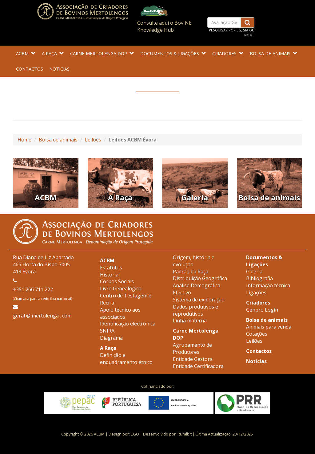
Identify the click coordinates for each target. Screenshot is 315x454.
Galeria (254, 271)
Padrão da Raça (190, 271)
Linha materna (190, 320)
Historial (110, 274)
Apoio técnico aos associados (120, 313)
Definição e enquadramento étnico (126, 359)
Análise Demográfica (196, 285)
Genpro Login (262, 309)
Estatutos (111, 267)
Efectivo (182, 292)
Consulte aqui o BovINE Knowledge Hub (164, 26)
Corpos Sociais (117, 281)
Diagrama (111, 337)
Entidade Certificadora (198, 366)
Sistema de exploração (199, 299)
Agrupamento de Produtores (192, 348)
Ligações (256, 292)
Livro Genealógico (121, 288)
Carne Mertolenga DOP (102, 53)
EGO (135, 434)
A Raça (53, 53)
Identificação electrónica (127, 323)
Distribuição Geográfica (200, 278)
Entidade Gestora (193, 359)
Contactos (29, 69)
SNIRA (107, 330)
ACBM (26, 53)
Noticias (59, 69)
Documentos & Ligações (173, 53)
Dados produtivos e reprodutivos (195, 310)
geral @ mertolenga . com (42, 315)
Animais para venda (268, 326)
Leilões (93, 139)
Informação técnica (268, 285)
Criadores (228, 53)
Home (24, 139)
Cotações (256, 333)
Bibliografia (259, 278)
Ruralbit (184, 434)
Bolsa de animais (273, 53)
